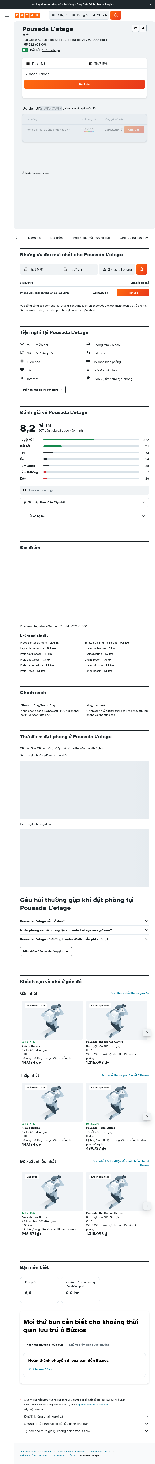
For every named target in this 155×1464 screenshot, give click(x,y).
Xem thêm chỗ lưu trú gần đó (130, 993)
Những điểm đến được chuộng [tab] (89, 1345)
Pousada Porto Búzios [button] (100, 1128)
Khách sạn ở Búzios (41, 1369)
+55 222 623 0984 (35, 44)
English (109, 4)
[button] (150, 4)
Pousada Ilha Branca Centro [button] (104, 1042)
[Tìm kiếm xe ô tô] (7, 44)
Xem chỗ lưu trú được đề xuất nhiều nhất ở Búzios (121, 1163)
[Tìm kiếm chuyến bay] (7, 27)
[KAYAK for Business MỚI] (7, 73)
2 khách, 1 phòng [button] (37, 74)
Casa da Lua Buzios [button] (35, 1217)
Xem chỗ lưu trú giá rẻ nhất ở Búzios (125, 1075)
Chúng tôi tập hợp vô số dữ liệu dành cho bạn (86, 1423)
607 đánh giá (51, 50)
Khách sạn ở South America (71, 1451)
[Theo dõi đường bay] (7, 64)
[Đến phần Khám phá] (7, 56)
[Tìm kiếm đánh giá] (88, 490)
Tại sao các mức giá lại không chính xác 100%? (86, 1430)
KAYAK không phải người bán (86, 1416)
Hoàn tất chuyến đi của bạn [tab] (44, 1345)
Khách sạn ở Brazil (101, 1451)
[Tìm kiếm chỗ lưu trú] (7, 36)
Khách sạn (46, 1451)
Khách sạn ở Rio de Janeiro (34, 1455)
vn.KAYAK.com (28, 1451)
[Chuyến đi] (7, 84)
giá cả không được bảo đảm (93, 1404)
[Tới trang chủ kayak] (27, 15)
